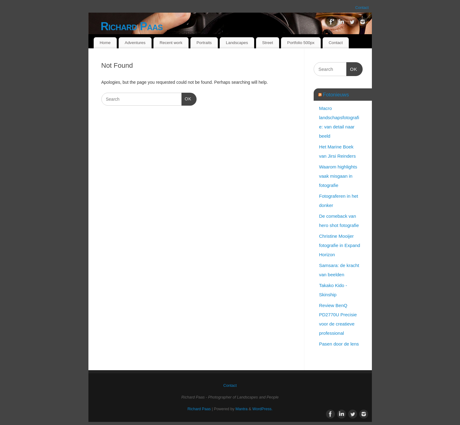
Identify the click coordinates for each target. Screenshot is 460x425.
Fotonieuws (336, 94)
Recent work (171, 42)
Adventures (135, 42)
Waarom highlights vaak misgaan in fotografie (338, 176)
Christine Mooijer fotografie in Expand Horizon (339, 245)
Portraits (204, 42)
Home (105, 42)
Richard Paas (132, 26)
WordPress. (262, 409)
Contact (361, 8)
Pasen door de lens (339, 343)
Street (267, 42)
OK (186, 98)
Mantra (241, 409)
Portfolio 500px (301, 42)
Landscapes (237, 42)
